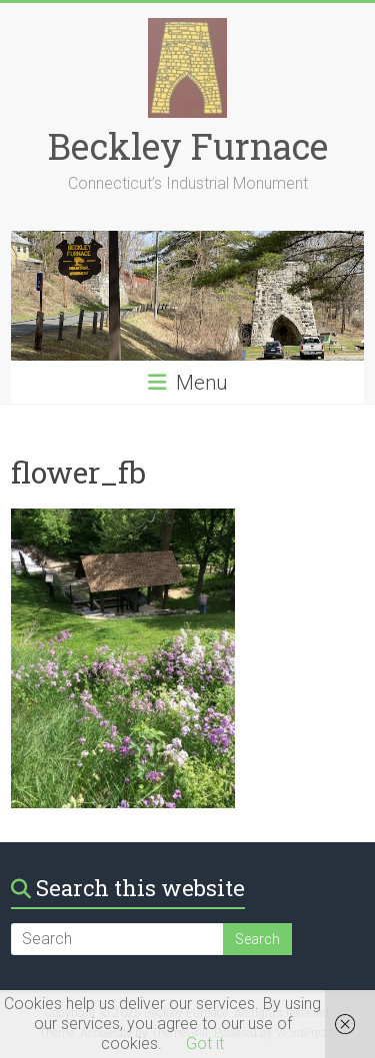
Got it (205, 1043)
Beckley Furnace (188, 146)
